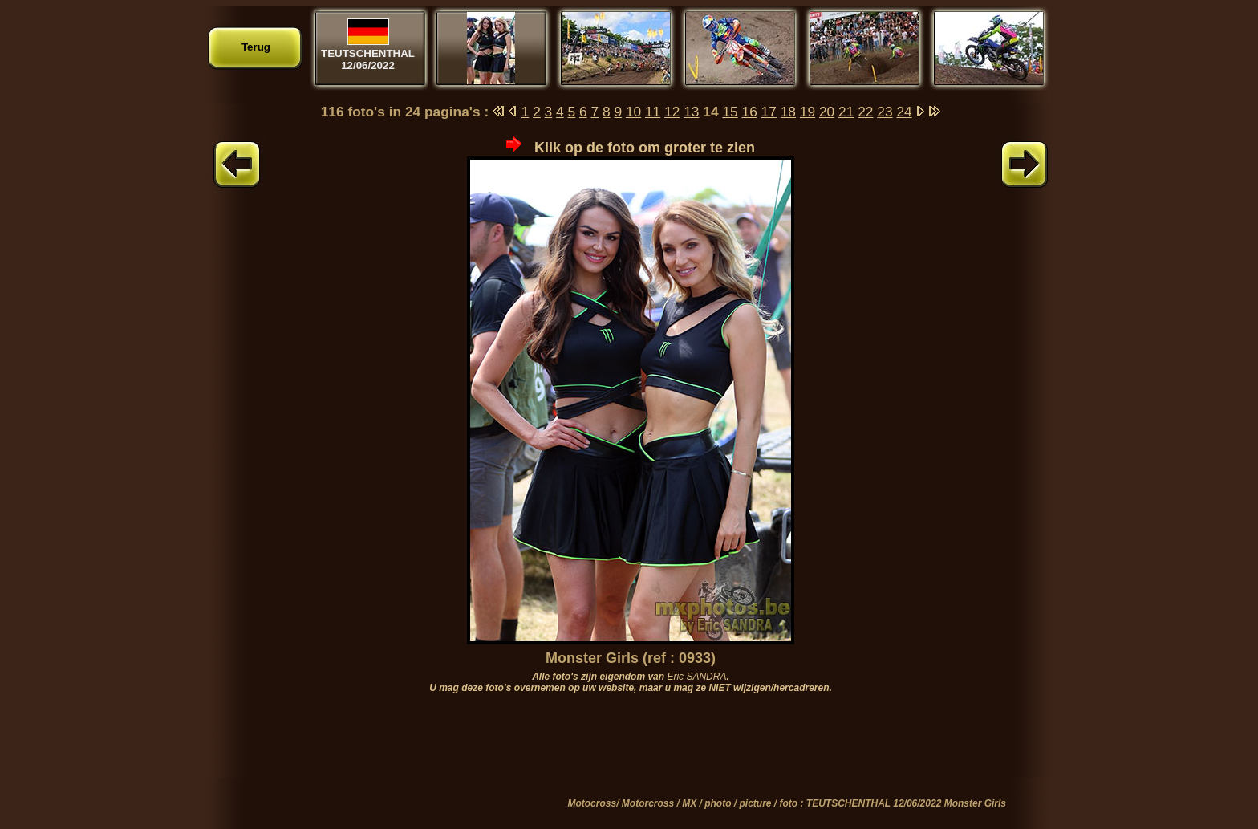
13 (691, 112)
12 (672, 112)
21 (846, 112)
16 (749, 112)
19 (807, 112)
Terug (255, 47)
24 (903, 112)
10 (633, 112)
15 (729, 112)
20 (826, 112)
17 (769, 112)
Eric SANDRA (696, 676)
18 (788, 112)
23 (884, 112)
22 (865, 112)
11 (652, 112)
